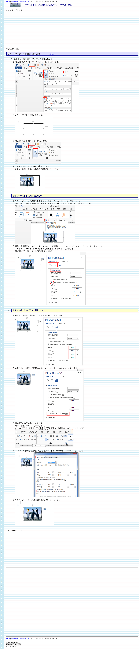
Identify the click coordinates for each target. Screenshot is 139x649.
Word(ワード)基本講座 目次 (20, 1)
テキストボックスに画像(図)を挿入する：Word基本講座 (48, 5)
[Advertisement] (25, 28)
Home (8, 1)
